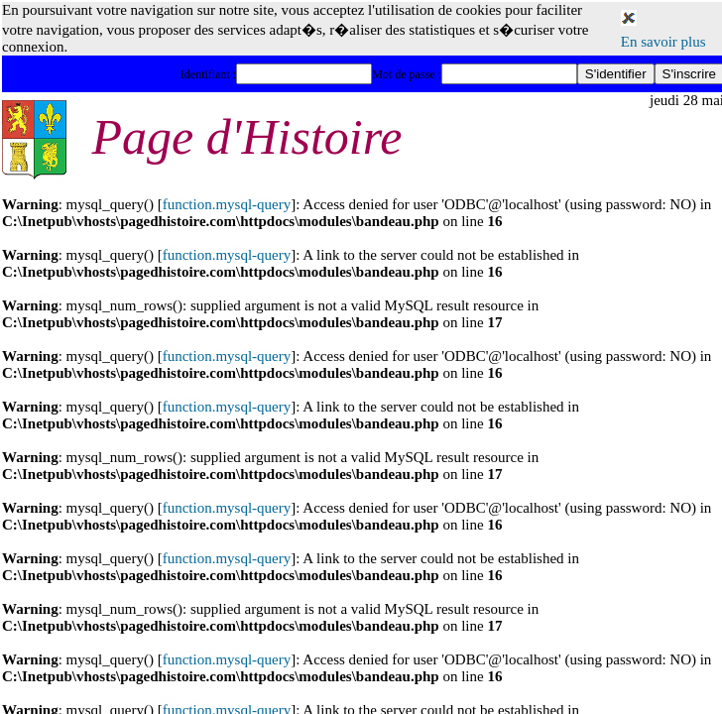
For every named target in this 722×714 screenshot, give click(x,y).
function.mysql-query (227, 204)
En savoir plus (663, 42)
